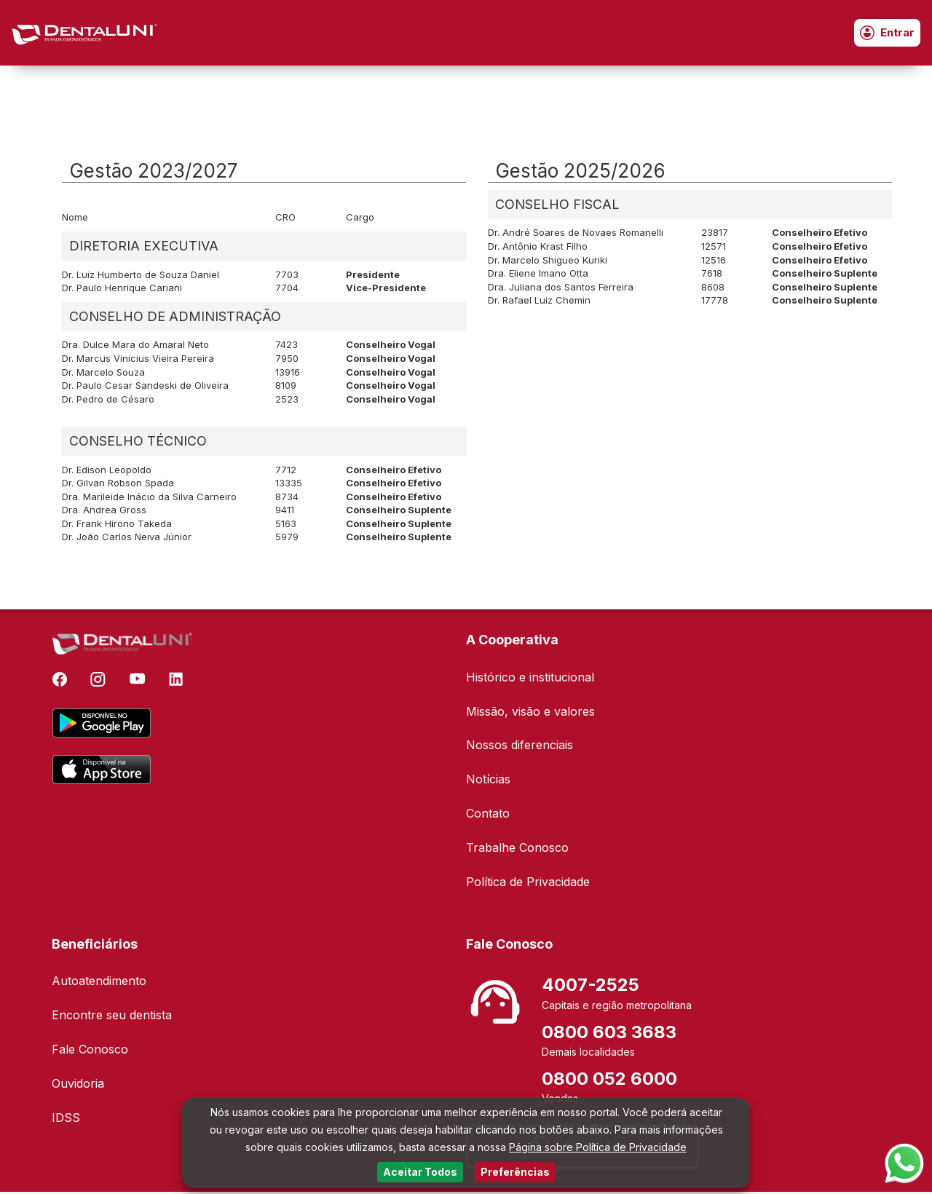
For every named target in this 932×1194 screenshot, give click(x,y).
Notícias (488, 779)
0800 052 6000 (609, 1078)
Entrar (887, 32)
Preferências (515, 1172)
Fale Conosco (90, 1049)
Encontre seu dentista (112, 1015)
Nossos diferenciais (519, 745)
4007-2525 (590, 984)
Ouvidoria (78, 1083)
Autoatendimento (99, 980)
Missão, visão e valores (530, 711)
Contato (488, 813)
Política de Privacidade (528, 881)
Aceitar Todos (420, 1172)
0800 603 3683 (609, 1032)
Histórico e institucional (530, 677)
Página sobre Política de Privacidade (598, 1147)
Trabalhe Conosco (517, 847)
